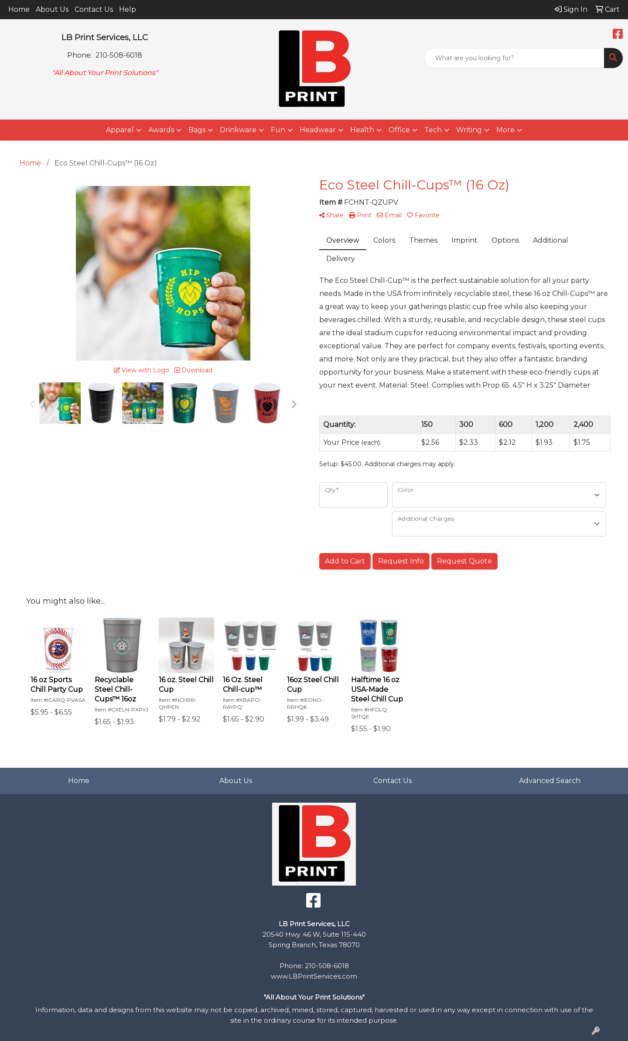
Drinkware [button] (238, 130)
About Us (52, 9)
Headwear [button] (318, 130)
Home (19, 9)
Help (127, 9)
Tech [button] (433, 130)
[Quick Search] (514, 58)
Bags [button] (196, 130)
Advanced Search (549, 780)
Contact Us (94, 9)
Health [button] (362, 130)
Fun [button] (278, 130)
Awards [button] (161, 130)
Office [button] (399, 130)
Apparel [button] (120, 130)
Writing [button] (469, 130)
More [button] (505, 130)
